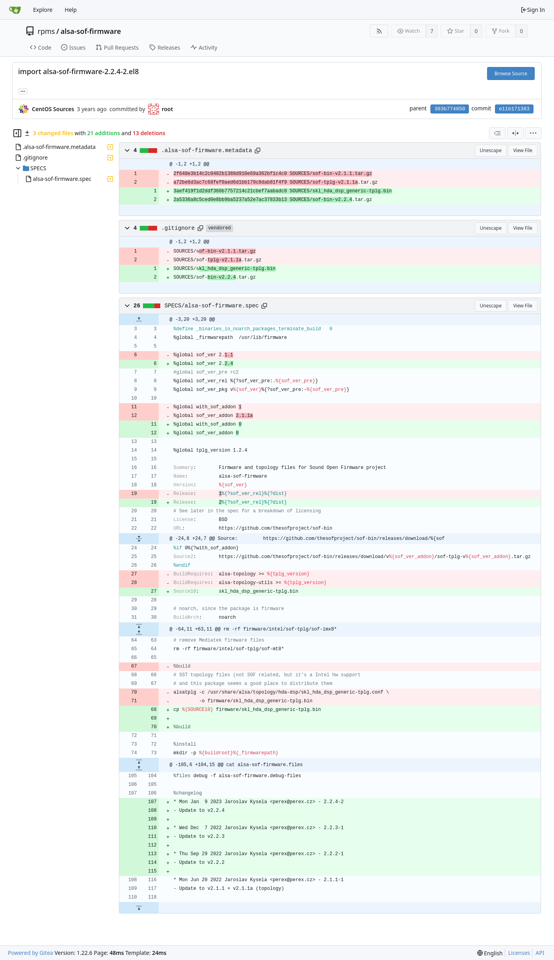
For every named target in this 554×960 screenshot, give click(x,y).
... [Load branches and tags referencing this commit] (22, 90)
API (539, 952)
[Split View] (515, 133)
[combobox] (497, 133)
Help (71, 9)
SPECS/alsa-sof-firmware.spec (212, 306)
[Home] (15, 10)
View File (522, 150)
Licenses (519, 952)
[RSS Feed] (379, 30)
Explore (42, 9)
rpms (46, 31)
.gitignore (178, 228)
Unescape (491, 150)
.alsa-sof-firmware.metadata (206, 150)
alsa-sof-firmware (91, 31)
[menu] (533, 133)
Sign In (533, 9)
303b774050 (449, 109)
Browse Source (511, 73)
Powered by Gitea (30, 952)
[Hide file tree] (17, 133)
